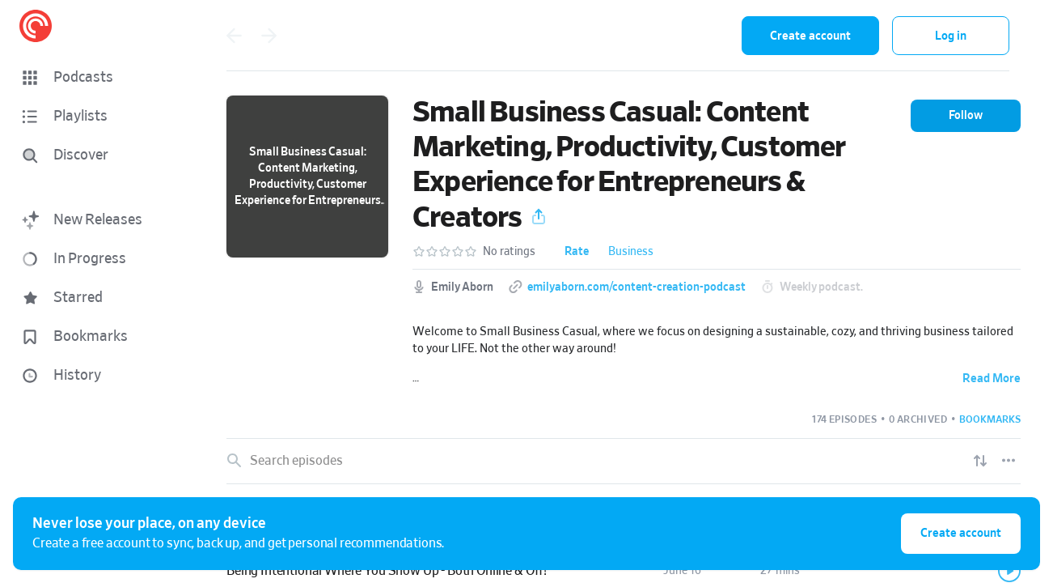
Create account (810, 36)
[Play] (1009, 571)
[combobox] (623, 35)
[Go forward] (269, 35)
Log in (950, 36)
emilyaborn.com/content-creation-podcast (636, 287)
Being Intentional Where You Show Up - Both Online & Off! (386, 570)
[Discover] (93, 155)
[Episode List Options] (1008, 461)
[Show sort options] (980, 461)
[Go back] (233, 35)
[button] (97, 77)
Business (630, 251)
